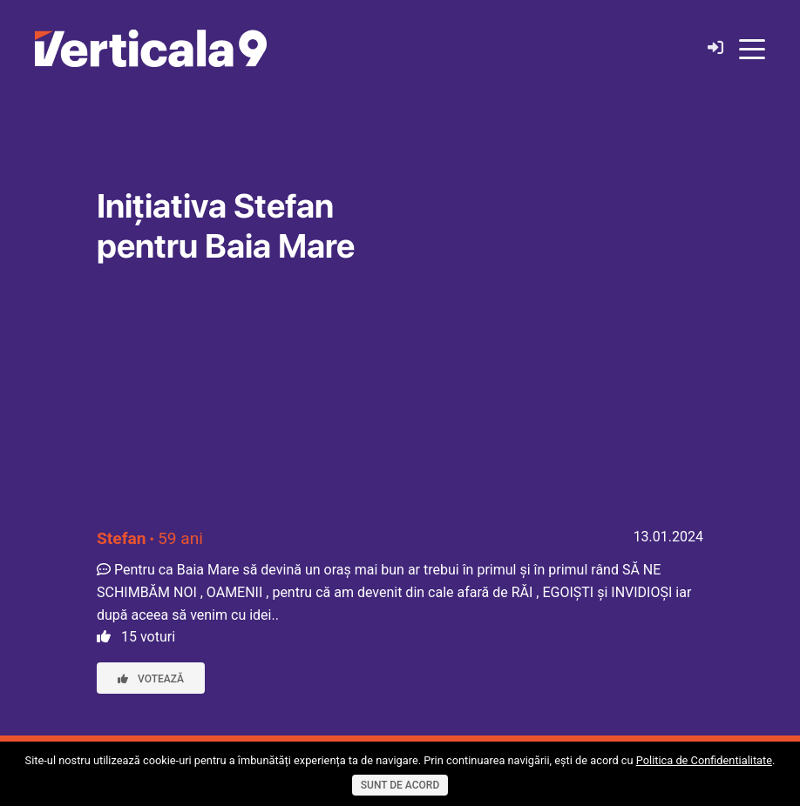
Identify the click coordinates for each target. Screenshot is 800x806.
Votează (151, 679)
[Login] (715, 48)
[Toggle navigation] (752, 48)
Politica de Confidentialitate (704, 760)
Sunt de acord (400, 785)
